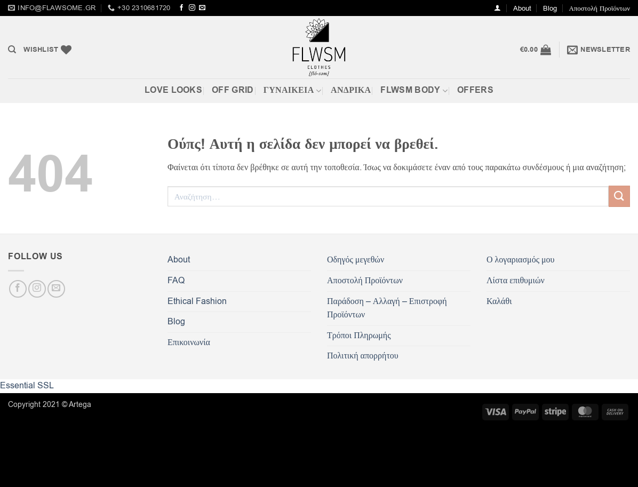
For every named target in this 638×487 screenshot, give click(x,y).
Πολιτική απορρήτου (362, 356)
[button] (497, 7)
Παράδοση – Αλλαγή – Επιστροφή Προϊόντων (387, 308)
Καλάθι (499, 301)
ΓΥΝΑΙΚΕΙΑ (292, 90)
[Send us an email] (202, 8)
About (522, 8)
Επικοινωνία (189, 342)
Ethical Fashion (197, 301)
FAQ (176, 280)
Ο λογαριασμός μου (520, 260)
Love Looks (173, 90)
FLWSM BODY (414, 90)
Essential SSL (27, 386)
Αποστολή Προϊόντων (599, 8)
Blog (550, 8)
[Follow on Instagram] (192, 8)
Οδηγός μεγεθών (355, 260)
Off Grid (233, 90)
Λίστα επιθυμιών (516, 280)
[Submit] (619, 196)
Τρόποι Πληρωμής (358, 335)
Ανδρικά (351, 90)
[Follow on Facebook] (181, 8)
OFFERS (475, 90)
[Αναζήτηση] (12, 49)
